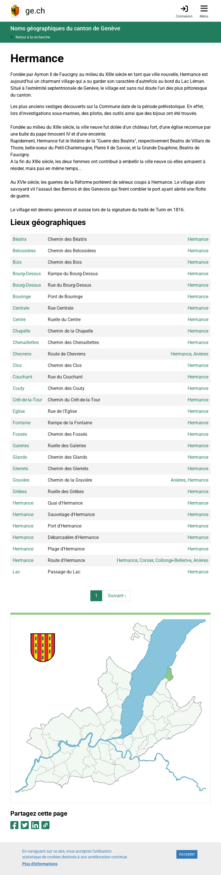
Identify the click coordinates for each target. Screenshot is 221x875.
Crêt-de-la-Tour (27, 400)
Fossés (20, 434)
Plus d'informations (40, 866)
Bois (17, 262)
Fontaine (22, 422)
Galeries (21, 445)
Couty (18, 388)
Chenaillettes (26, 342)
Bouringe (22, 296)
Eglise (19, 411)
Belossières (24, 250)
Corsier (146, 560)
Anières (200, 354)
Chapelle (21, 331)
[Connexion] (184, 11)
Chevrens (22, 354)
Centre (19, 319)
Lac (16, 572)
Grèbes (20, 491)
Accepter (187, 856)
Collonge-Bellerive (173, 560)
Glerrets (20, 468)
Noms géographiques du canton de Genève (65, 28)
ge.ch (35, 10)
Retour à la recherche (33, 37)
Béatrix (20, 239)
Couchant (22, 377)
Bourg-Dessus (27, 273)
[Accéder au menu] (204, 11)
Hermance (198, 239)
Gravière (21, 480)
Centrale (21, 308)
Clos (17, 365)
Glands (20, 457)
